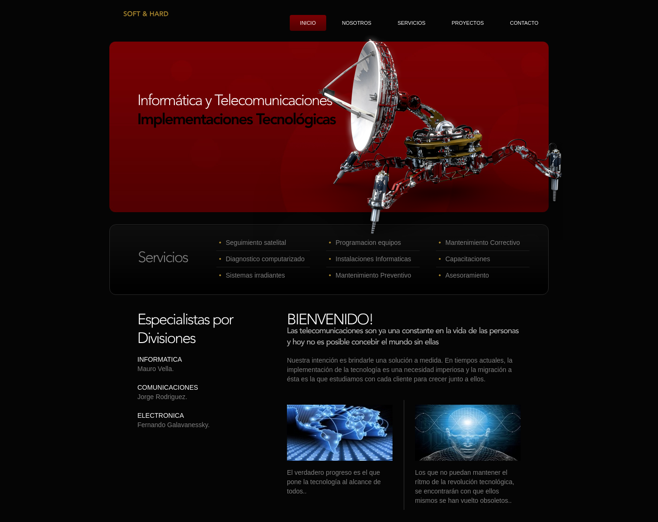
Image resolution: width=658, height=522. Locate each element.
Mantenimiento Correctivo (482, 242)
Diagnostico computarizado (265, 259)
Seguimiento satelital (256, 242)
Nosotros (357, 23)
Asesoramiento (467, 275)
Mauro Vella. (155, 368)
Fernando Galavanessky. (173, 425)
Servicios (412, 23)
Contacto (524, 23)
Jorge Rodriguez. (162, 396)
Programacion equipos (368, 242)
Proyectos (467, 23)
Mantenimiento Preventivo (373, 275)
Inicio (308, 23)
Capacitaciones (467, 259)
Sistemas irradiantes (255, 275)
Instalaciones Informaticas (373, 259)
